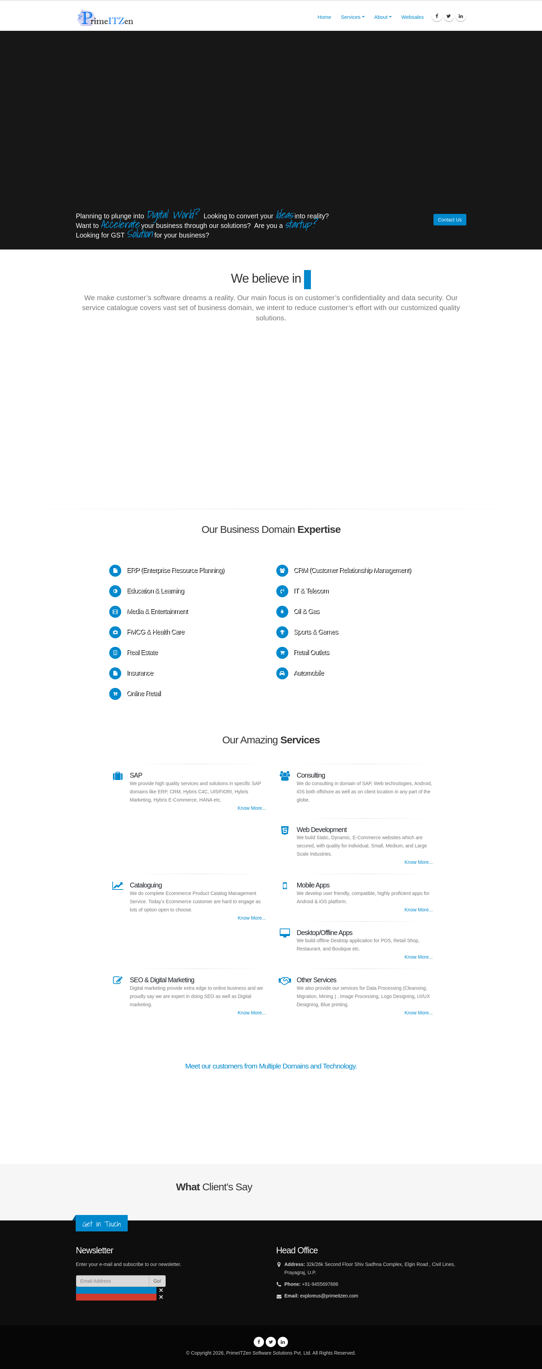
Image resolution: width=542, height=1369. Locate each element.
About (381, 17)
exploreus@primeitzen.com (329, 1295)
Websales (412, 17)
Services (351, 17)
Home (324, 17)
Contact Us (450, 219)
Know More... (252, 808)
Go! (157, 1281)
